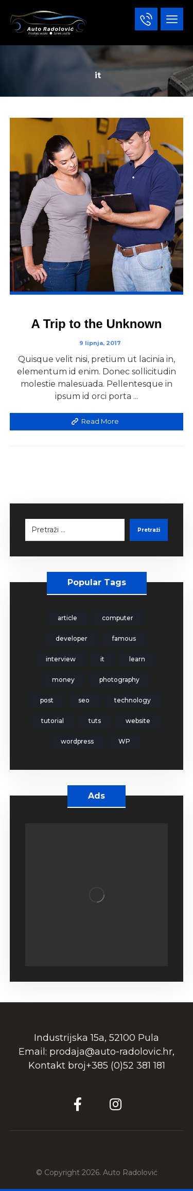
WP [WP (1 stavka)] (124, 741)
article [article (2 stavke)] (67, 618)
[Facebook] (78, 1104)
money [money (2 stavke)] (63, 679)
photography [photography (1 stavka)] (119, 679)
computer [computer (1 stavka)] (117, 618)
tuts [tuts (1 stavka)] (95, 721)
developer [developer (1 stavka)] (71, 638)
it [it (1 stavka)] (102, 659)
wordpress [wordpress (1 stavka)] (77, 741)
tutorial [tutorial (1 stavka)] (52, 721)
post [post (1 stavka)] (47, 700)
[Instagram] (116, 1104)
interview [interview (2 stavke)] (61, 659)
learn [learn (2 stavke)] (137, 659)
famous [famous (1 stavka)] (124, 638)
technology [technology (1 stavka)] (132, 700)
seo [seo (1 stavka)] (84, 700)
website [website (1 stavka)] (138, 721)
